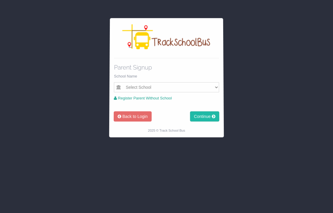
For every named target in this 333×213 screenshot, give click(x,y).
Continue (205, 117)
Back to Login (132, 117)
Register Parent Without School (142, 98)
